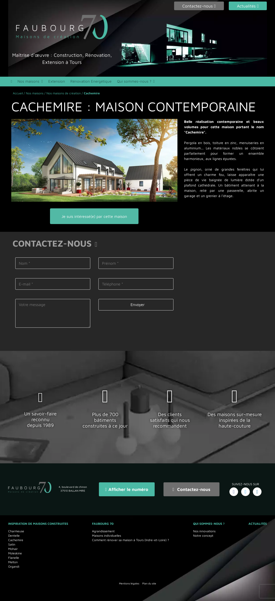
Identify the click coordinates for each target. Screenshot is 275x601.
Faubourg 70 (102, 523)
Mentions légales (129, 583)
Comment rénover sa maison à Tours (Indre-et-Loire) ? (130, 540)
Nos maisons (28, 82)
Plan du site (149, 583)
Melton (13, 562)
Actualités (257, 523)
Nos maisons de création (63, 94)
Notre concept (203, 535)
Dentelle (14, 535)
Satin (11, 544)
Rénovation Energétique (88, 82)
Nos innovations (204, 531)
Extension (55, 82)
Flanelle (13, 557)
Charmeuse (16, 531)
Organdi (13, 566)
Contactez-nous (191, 489)
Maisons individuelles (106, 535)
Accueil (18, 94)
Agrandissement (103, 531)
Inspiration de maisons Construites (38, 523)
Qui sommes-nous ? (129, 82)
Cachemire (15, 540)
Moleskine (15, 553)
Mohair (13, 549)
